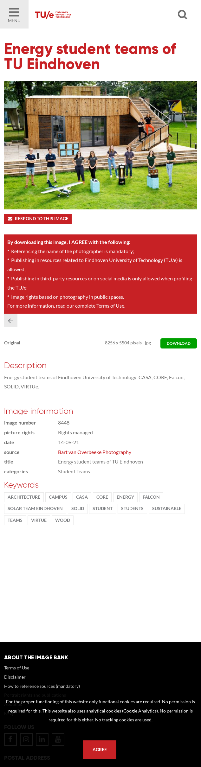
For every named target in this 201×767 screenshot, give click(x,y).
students (132, 508)
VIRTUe (39, 520)
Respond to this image (37, 218)
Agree (100, 749)
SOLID (77, 508)
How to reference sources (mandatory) (42, 686)
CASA (82, 497)
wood (62, 520)
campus (58, 497)
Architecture (24, 497)
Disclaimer (15, 677)
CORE (102, 497)
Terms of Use (110, 306)
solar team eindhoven (35, 508)
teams (15, 520)
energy (125, 497)
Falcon (151, 497)
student (103, 508)
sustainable (166, 508)
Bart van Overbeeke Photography (94, 452)
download (179, 343)
